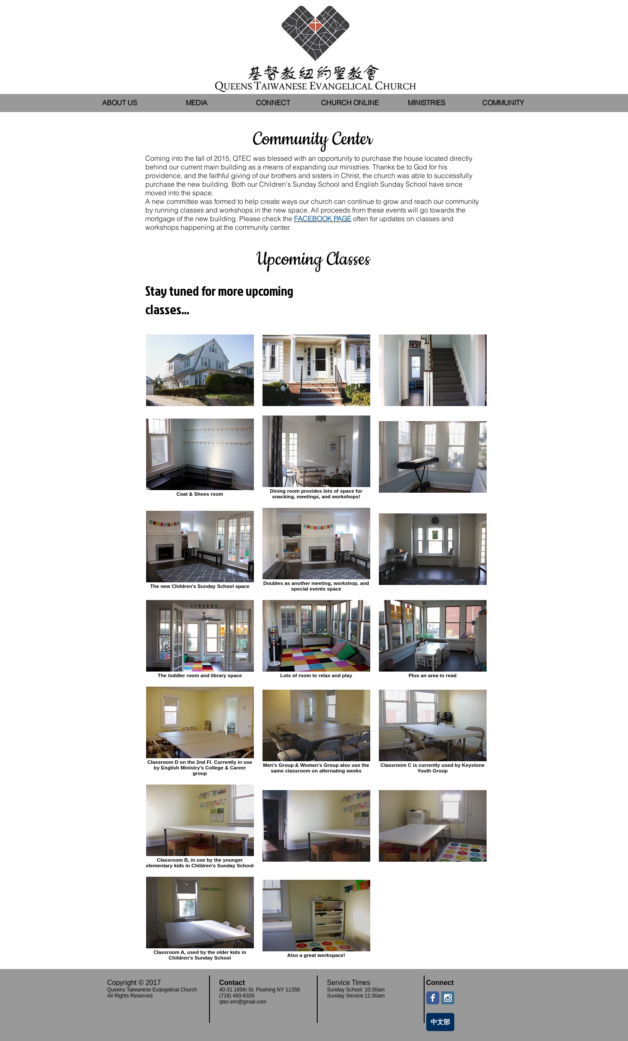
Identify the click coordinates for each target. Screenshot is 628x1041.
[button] (196, 102)
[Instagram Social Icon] (447, 997)
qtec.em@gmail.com (243, 1002)
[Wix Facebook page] (432, 997)
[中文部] (440, 1022)
